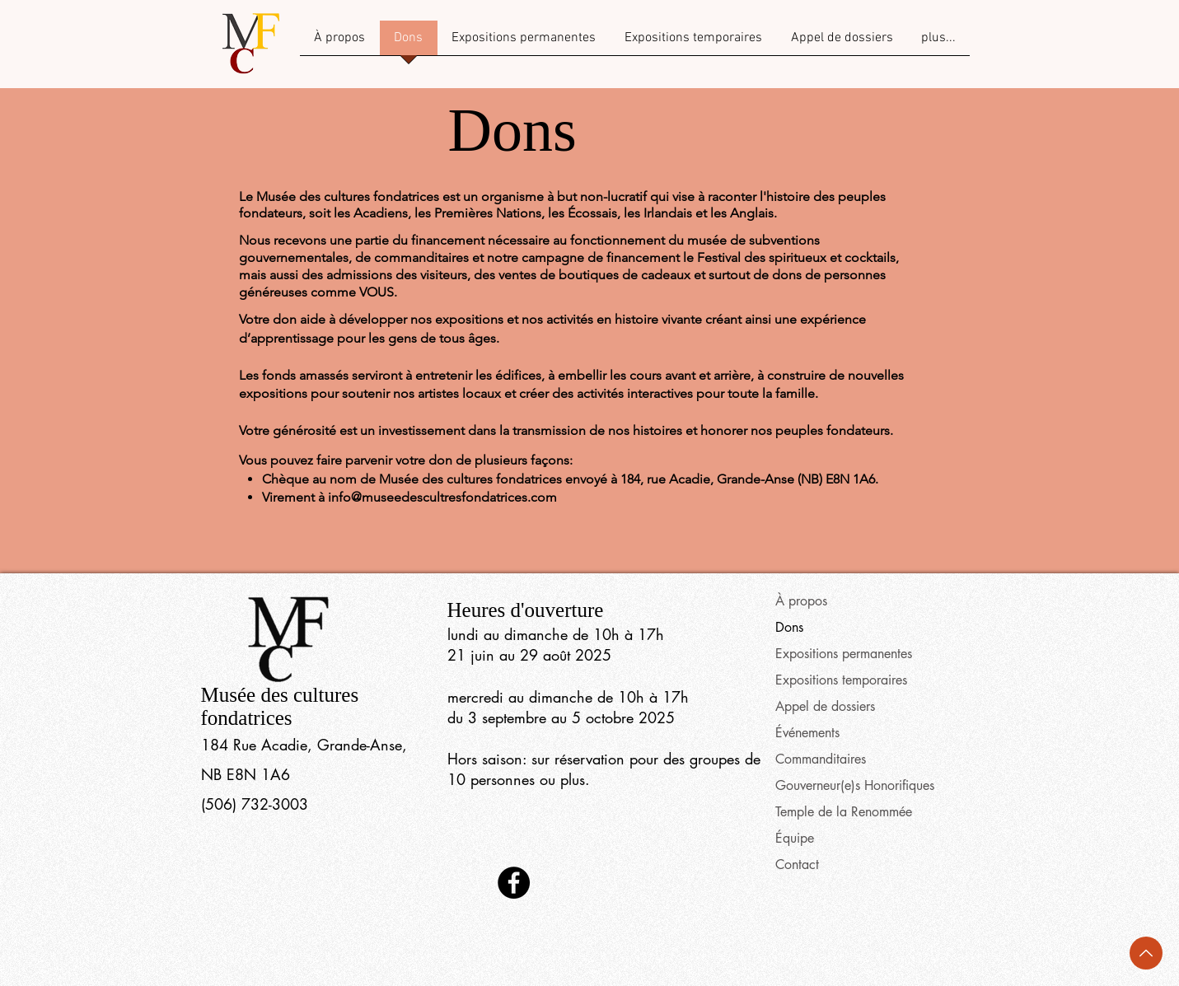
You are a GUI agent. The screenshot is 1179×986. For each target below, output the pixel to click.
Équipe (794, 838)
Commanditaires (820, 759)
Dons (789, 627)
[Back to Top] (1146, 953)
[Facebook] (514, 883)
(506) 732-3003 (254, 804)
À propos (801, 601)
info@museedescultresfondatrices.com (442, 497)
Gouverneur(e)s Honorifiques (854, 785)
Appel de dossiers (825, 706)
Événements (807, 732)
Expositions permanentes (843, 653)
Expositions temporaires (841, 680)
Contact (797, 864)
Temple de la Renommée (843, 811)
